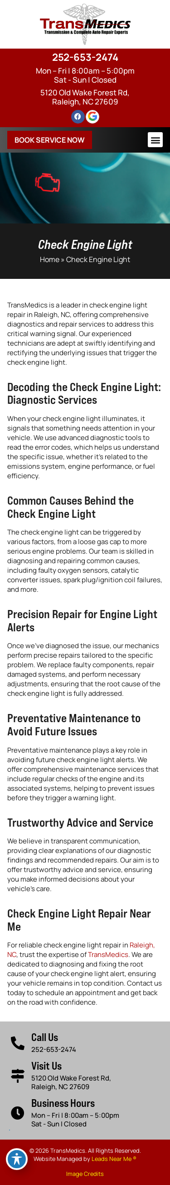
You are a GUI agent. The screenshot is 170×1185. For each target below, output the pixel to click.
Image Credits (85, 1174)
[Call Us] (17, 1043)
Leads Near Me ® (114, 1159)
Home (49, 259)
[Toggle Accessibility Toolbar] (17, 1159)
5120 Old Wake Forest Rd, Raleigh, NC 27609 (85, 97)
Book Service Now (50, 140)
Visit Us (46, 1065)
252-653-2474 (85, 57)
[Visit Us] (17, 1076)
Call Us (44, 1037)
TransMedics (108, 954)
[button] (155, 139)
